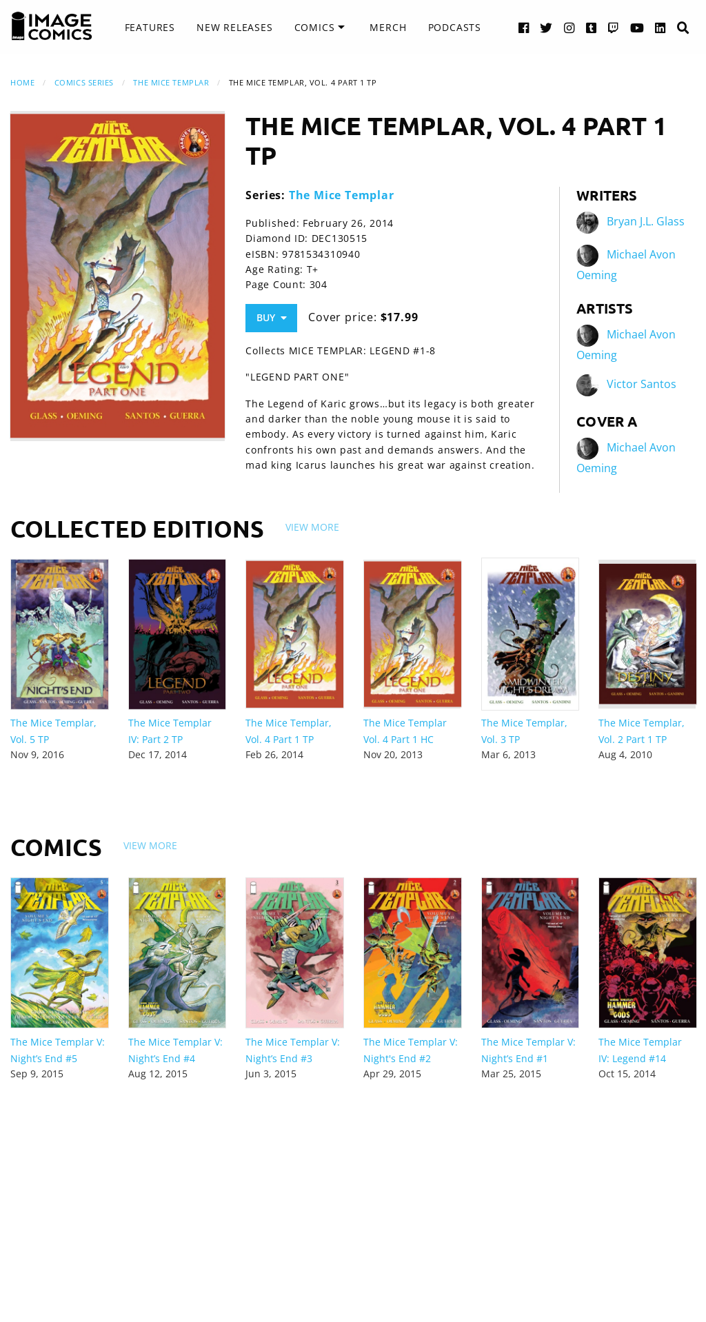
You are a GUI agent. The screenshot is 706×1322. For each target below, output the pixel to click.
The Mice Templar (171, 82)
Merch (388, 27)
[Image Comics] (51, 26)
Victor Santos (641, 384)
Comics (314, 27)
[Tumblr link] (591, 27)
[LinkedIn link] (660, 27)
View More (312, 526)
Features (150, 27)
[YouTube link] (637, 27)
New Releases (234, 27)
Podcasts (454, 27)
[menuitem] (150, 27)
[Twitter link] (546, 27)
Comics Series (84, 82)
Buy (271, 317)
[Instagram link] (569, 27)
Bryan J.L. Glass (646, 222)
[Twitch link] (613, 27)
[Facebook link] (524, 27)
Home (22, 82)
